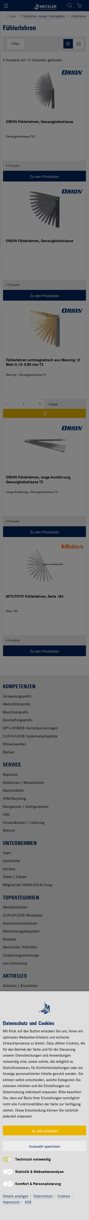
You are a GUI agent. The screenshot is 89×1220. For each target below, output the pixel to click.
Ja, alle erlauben (44, 1130)
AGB (28, 1202)
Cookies (63, 1196)
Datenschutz (42, 1196)
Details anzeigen (15, 1196)
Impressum (11, 1202)
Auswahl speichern (44, 1146)
